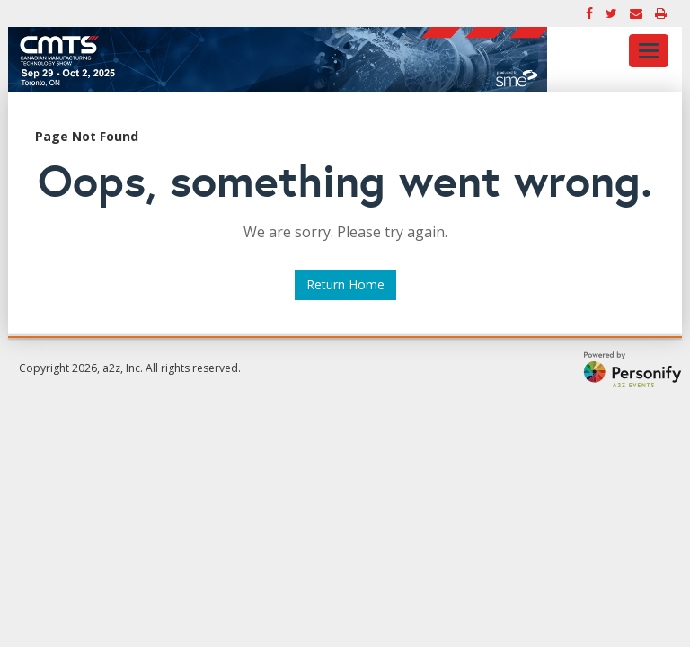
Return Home (345, 284)
